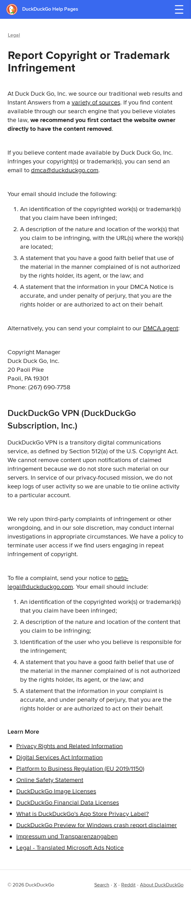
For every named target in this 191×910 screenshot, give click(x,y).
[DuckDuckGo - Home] (14, 9)
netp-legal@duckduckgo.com (68, 582)
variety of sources (96, 102)
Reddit (128, 884)
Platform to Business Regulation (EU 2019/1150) (80, 768)
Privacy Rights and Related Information (69, 745)
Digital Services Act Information (59, 757)
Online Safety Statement (49, 779)
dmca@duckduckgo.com (64, 169)
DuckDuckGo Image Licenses (56, 791)
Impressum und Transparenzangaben (67, 836)
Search (101, 884)
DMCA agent (160, 328)
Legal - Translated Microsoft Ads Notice (70, 847)
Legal (14, 35)
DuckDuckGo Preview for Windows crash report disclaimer (96, 824)
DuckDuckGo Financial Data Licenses (67, 802)
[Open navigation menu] (179, 9)
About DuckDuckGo (161, 884)
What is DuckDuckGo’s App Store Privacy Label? (82, 813)
